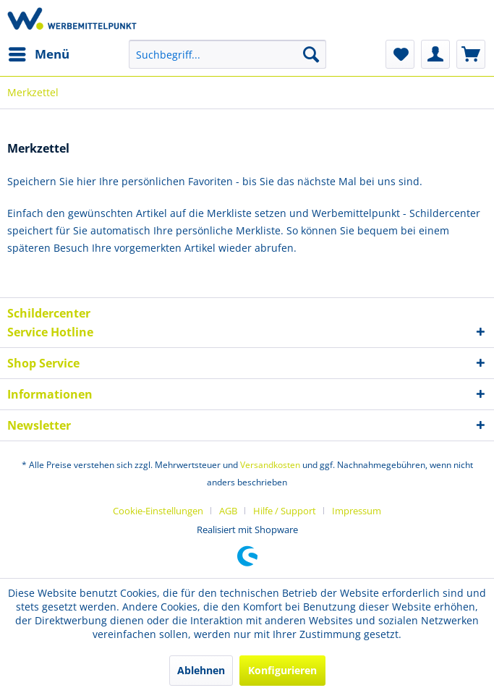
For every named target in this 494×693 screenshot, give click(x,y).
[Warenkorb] (470, 54)
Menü (39, 52)
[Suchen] (311, 54)
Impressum (356, 510)
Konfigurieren (282, 670)
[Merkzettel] (400, 54)
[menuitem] (38, 54)
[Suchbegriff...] (227, 54)
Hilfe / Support (284, 510)
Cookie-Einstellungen (158, 510)
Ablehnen (201, 670)
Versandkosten (270, 465)
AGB (228, 510)
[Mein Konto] (435, 54)
